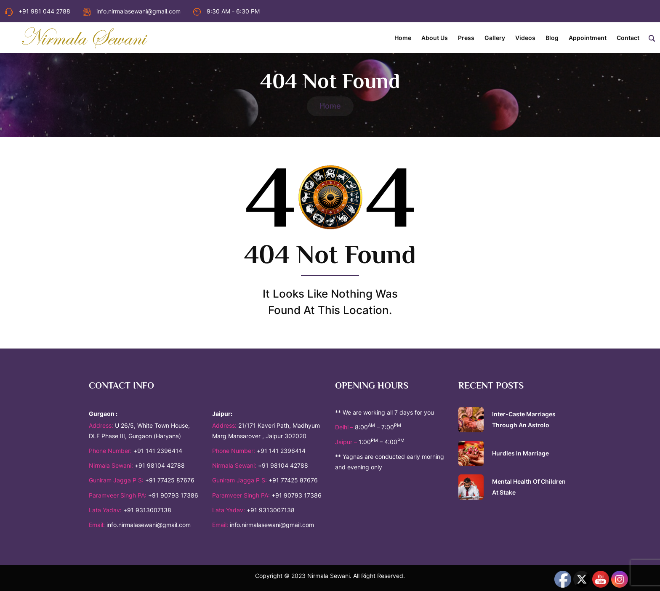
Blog (552, 37)
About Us (434, 37)
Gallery (494, 37)
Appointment (588, 37)
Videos (525, 37)
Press (466, 37)
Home (402, 37)
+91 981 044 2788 (37, 11)
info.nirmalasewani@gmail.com (132, 11)
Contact (628, 37)
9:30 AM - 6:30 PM (226, 11)
